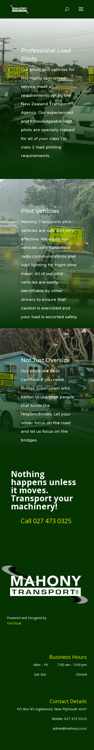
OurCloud (14, 623)
